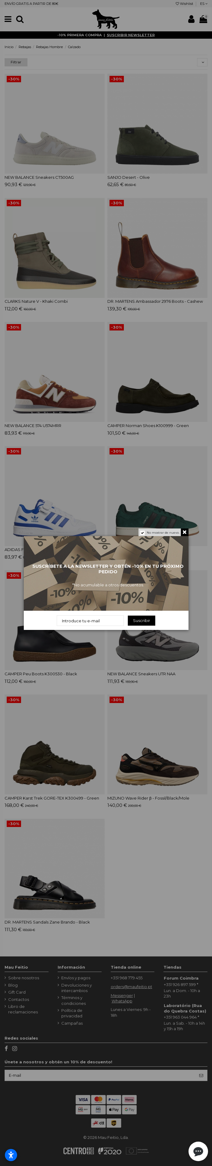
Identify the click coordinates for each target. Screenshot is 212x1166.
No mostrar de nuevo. (163, 533)
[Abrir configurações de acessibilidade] (11, 1155)
